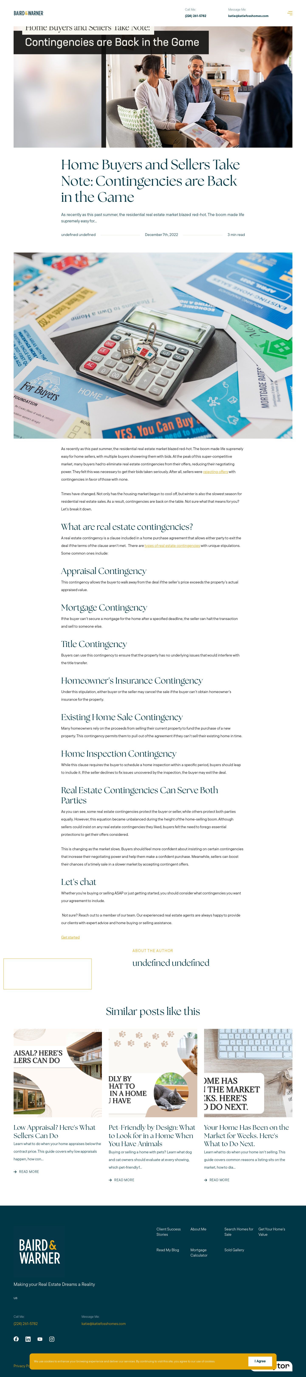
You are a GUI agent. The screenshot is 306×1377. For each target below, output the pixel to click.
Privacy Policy (25, 1366)
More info (222, 1361)
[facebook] (16, 1339)
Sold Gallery (234, 1250)
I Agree (260, 1361)
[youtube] (39, 1339)
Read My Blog (168, 1250)
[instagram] (51, 1339)
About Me (198, 1229)
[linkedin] (28, 1339)
